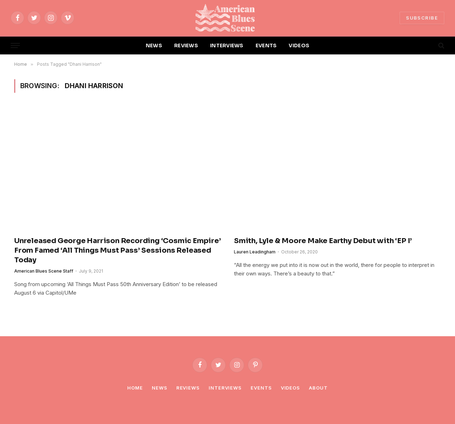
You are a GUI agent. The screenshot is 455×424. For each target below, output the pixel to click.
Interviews (225, 388)
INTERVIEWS (226, 45)
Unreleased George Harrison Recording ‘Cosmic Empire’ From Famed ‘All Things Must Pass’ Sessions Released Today (117, 250)
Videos (290, 388)
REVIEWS (186, 45)
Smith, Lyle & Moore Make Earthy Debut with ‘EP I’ (323, 240)
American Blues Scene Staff (43, 271)
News (159, 388)
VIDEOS (299, 45)
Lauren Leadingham (254, 251)
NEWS (154, 45)
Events (261, 388)
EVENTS (266, 45)
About (318, 388)
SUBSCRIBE (422, 18)
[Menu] (15, 46)
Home (135, 388)
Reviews (188, 388)
